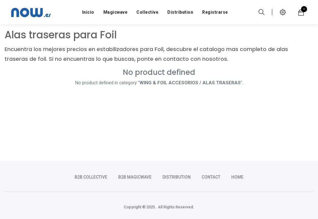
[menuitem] (88, 12)
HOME (237, 177)
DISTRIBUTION (176, 177)
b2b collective (91, 177)
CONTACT (211, 177)
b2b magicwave (135, 177)
